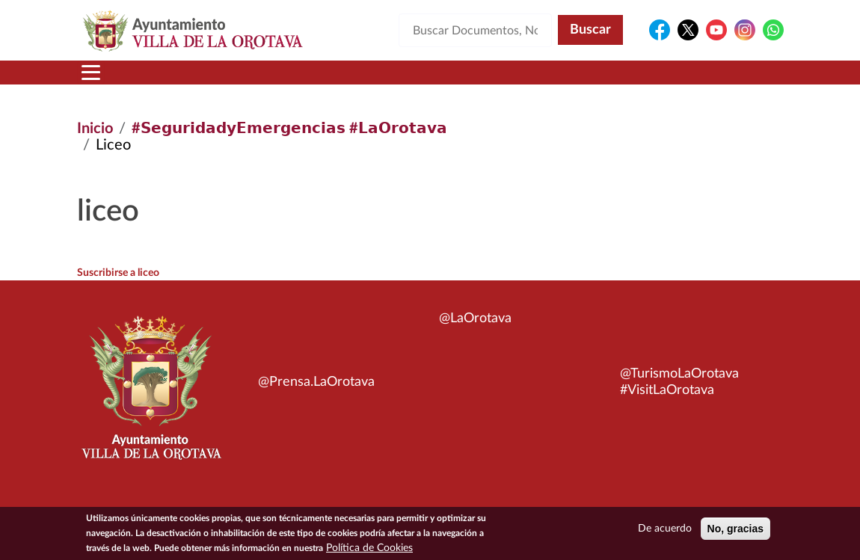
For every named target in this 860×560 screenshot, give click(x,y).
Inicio (95, 128)
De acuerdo (665, 531)
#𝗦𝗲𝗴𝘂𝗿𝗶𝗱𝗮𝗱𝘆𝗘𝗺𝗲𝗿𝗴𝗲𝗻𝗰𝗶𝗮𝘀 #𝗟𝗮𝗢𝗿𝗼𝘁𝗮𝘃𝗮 (289, 128)
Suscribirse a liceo (118, 273)
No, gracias (735, 531)
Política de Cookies (369, 550)
